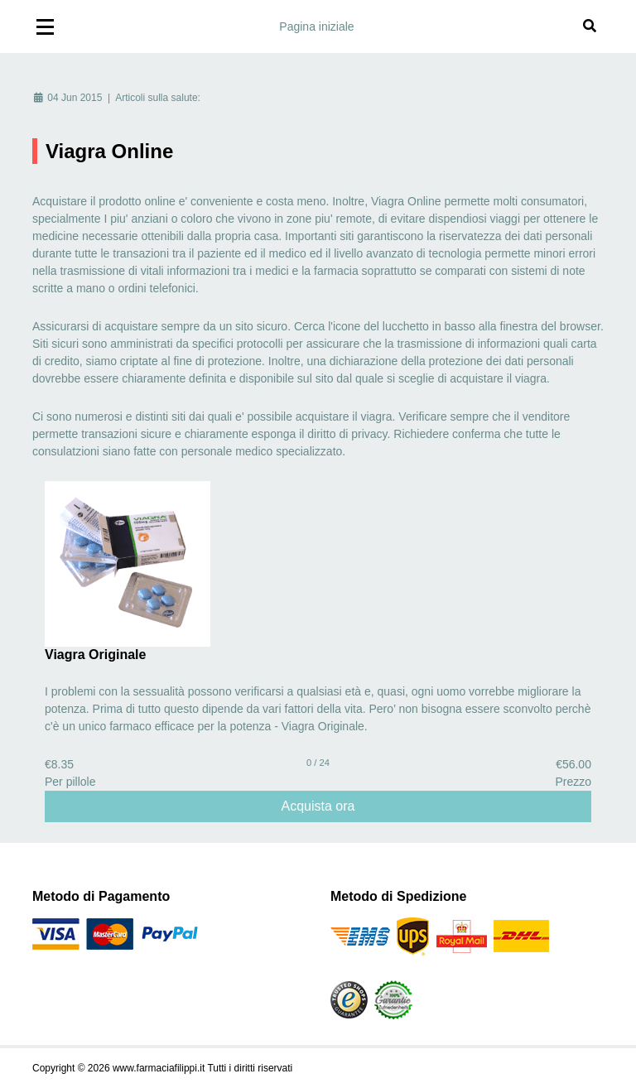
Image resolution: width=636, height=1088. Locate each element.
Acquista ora (318, 806)
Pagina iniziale (316, 26)
